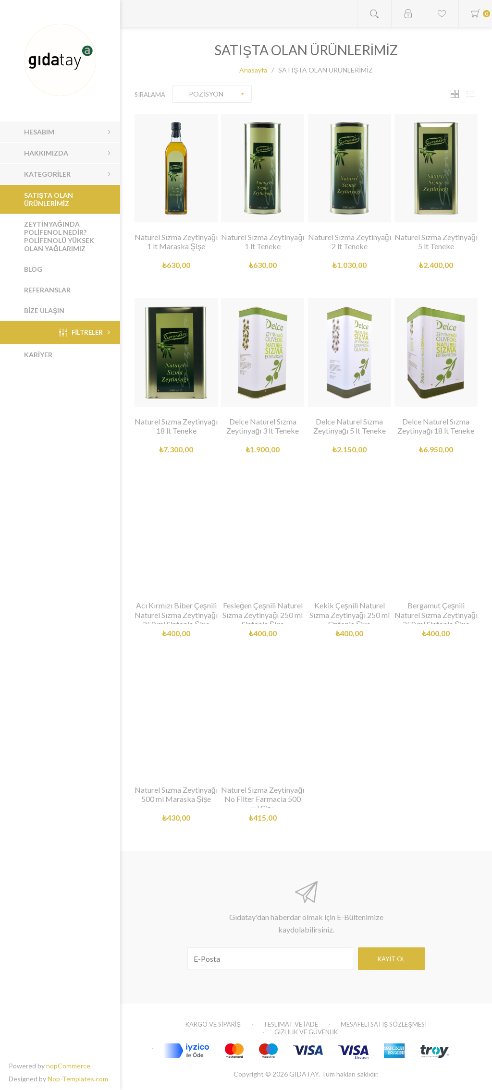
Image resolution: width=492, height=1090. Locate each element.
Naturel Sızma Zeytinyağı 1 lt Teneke (262, 241)
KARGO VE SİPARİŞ (213, 1024)
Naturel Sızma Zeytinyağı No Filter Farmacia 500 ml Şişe (262, 798)
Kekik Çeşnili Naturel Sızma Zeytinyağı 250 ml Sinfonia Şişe (349, 614)
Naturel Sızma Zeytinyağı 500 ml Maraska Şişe (176, 794)
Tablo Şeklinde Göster (454, 94)
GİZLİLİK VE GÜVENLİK (306, 1032)
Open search (374, 13)
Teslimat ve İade (290, 1024)
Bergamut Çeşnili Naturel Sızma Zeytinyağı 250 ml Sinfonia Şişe (436, 614)
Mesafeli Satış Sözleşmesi (384, 1024)
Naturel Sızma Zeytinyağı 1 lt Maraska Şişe (176, 241)
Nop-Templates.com (78, 1079)
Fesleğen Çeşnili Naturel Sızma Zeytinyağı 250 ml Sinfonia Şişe (262, 614)
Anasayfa (253, 70)
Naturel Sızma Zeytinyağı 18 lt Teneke (176, 426)
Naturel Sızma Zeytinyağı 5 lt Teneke (436, 241)
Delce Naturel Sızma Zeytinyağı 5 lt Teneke (349, 426)
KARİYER (38, 355)
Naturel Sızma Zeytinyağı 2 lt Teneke (349, 241)
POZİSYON (206, 94)
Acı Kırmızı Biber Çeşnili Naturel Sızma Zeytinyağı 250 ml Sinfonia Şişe (176, 614)
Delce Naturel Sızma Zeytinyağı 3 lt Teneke (262, 426)
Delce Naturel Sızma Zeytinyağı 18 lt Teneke (435, 426)
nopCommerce (68, 1066)
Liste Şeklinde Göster (470, 94)
